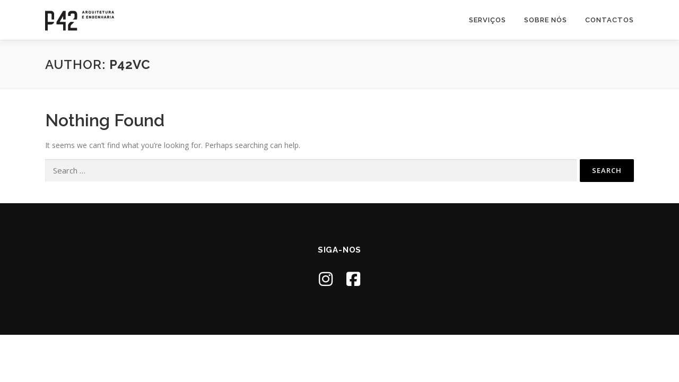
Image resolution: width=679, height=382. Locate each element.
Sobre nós (545, 20)
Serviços (487, 20)
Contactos (609, 20)
